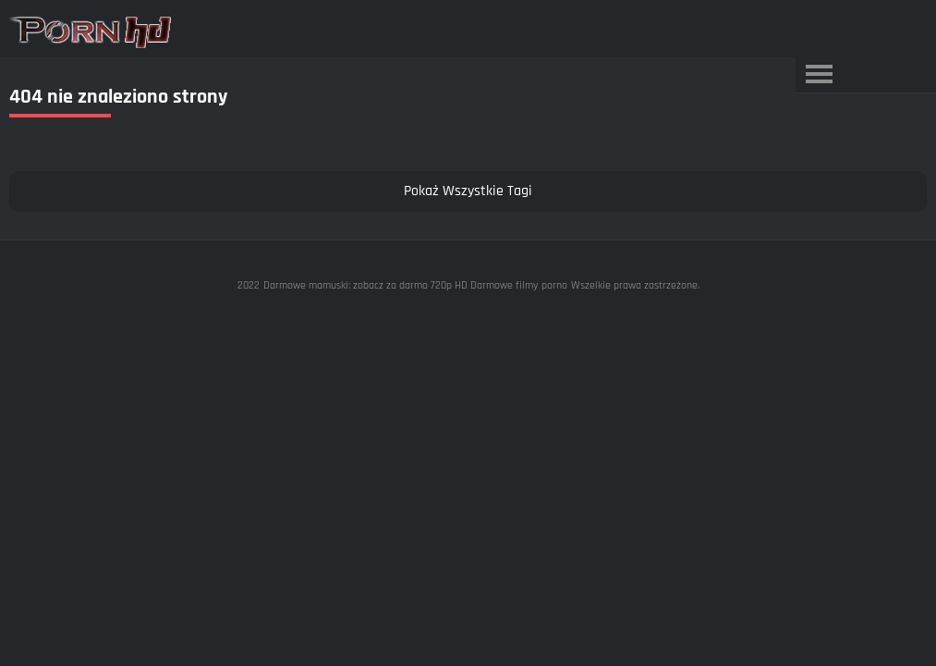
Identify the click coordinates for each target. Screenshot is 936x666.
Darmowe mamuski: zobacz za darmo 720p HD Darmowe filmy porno (415, 285)
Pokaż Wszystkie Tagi (468, 191)
